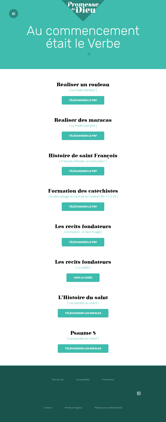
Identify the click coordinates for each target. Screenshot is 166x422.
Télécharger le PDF (83, 100)
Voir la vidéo (83, 277)
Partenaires (108, 379)
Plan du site (58, 379)
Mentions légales (73, 407)
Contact (48, 407)
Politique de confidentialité (108, 407)
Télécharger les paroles (83, 313)
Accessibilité (82, 379)
